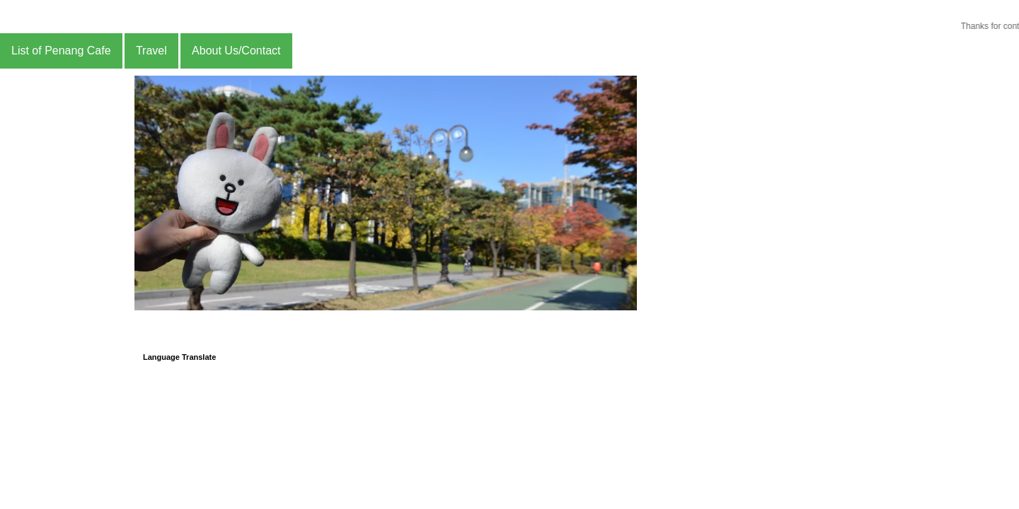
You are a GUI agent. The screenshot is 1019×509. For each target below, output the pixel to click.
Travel (151, 51)
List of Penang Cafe (61, 51)
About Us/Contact (236, 51)
